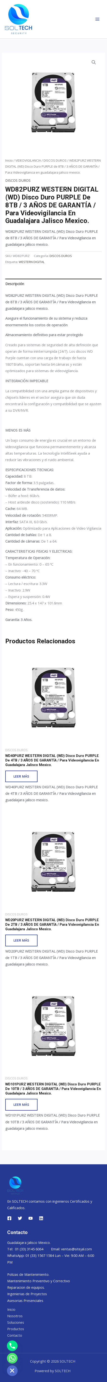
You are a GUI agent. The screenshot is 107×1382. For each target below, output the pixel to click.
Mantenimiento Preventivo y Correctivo (38, 1280)
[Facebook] (9, 1218)
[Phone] (12, 1346)
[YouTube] (30, 1218)
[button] (93, 62)
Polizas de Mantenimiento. (28, 1274)
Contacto (14, 1335)
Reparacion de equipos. (26, 1287)
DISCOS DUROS (55, 160)
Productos (15, 1328)
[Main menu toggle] (97, 19)
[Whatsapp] (12, 1358)
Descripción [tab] (14, 283)
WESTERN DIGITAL (31, 262)
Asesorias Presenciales (25, 1300)
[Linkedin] (41, 1218)
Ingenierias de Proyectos (27, 1293)
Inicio (9, 160)
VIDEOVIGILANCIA (28, 160)
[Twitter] (20, 1218)
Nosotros (15, 1315)
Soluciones (15, 1322)
